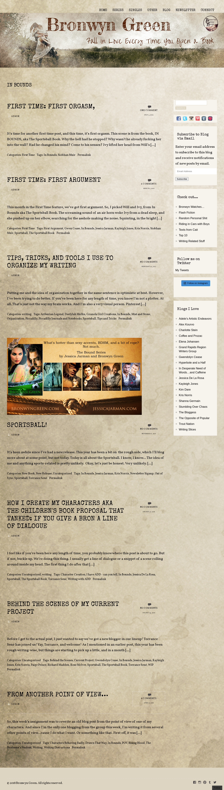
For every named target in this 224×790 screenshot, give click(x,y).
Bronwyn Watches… (191, 206)
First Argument (53, 229)
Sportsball (21, 233)
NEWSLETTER (185, 10)
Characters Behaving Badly (67, 743)
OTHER (152, 10)
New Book (28, 474)
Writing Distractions (57, 748)
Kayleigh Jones (124, 229)
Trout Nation (186, 423)
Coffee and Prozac (190, 335)
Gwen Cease (72, 229)
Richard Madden (58, 665)
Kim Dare (185, 389)
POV (124, 743)
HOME (103, 10)
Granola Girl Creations (101, 314)
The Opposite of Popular (194, 418)
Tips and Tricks (106, 319)
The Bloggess (187, 412)
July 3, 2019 (148, 115)
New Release (44, 474)
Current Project (84, 660)
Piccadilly (31, 319)
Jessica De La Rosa (144, 575)
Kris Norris (142, 229)
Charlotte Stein (188, 330)
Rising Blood (136, 743)
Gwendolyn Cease (106, 660)
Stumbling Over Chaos (193, 406)
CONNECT (207, 10)
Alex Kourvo (186, 324)
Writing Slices (187, 429)
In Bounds (50, 155)
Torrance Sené (38, 478)
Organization (15, 319)
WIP (150, 665)
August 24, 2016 (148, 613)
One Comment (149, 110)
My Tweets (182, 270)
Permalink (84, 155)
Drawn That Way (96, 743)
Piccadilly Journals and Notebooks (60, 319)
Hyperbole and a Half (192, 362)
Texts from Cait (188, 229)
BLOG (166, 10)
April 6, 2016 (149, 703)
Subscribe (182, 179)
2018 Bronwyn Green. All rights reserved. (36, 783)
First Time (28, 155)
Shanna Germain (189, 400)
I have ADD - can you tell (101, 575)
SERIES (118, 10)
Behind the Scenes (61, 660)
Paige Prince (38, 665)
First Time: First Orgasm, (51, 107)
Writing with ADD (79, 579)
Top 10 (183, 235)
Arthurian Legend (52, 314)
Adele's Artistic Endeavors (195, 318)
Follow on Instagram (196, 283)
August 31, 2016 (149, 512)
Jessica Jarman (104, 229)
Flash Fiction (187, 212)
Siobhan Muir (66, 155)
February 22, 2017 (149, 266)
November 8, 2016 (149, 434)
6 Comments (149, 184)
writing (26, 314)
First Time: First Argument (54, 180)
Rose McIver (78, 665)
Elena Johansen (189, 341)
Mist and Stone (140, 314)
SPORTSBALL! (27, 425)
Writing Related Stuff (192, 241)
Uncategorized (62, 474)
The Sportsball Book (41, 233)
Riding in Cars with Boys (194, 223)
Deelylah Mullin (75, 314)
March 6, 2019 (149, 188)
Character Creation (73, 575)
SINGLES (135, 10)
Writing (38, 748)
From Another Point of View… (57, 695)
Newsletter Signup (142, 474)
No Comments (149, 262)
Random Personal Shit (193, 218)
